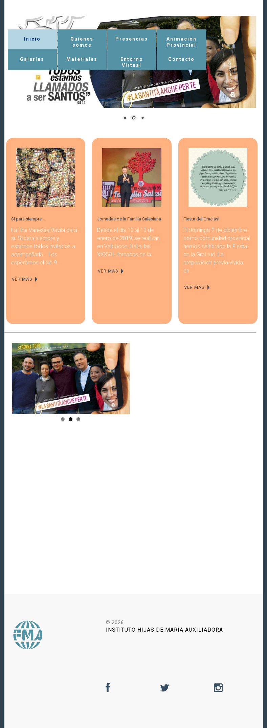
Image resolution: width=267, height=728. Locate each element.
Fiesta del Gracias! (201, 218)
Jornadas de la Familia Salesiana (129, 218)
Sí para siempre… (28, 218)
